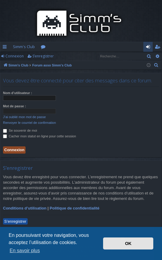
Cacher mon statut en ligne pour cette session (39, 136)
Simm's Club (24, 46)
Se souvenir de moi (20, 130)
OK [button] (128, 243)
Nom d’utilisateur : (17, 93)
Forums (44, 48)
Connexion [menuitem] (149, 48)
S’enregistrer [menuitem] (158, 48)
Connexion (14, 56)
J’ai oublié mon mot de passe (24, 117)
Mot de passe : (14, 106)
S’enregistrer (43, 56)
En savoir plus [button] (25, 250)
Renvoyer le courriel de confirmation (29, 122)
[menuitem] (156, 65)
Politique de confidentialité (74, 208)
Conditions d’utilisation (24, 208)
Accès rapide (5, 48)
